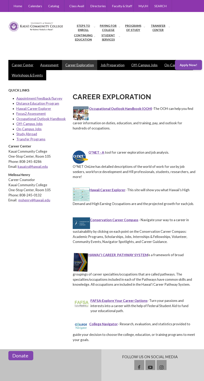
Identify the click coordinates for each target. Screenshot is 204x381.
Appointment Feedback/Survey (39, 98)
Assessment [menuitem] (49, 65)
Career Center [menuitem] (22, 65)
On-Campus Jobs (29, 129)
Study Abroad (26, 134)
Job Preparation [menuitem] (113, 65)
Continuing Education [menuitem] (83, 37)
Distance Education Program (37, 103)
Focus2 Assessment (31, 113)
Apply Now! (188, 65)
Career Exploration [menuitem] (79, 65)
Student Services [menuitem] (108, 37)
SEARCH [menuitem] (160, 6)
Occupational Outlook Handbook (41, 119)
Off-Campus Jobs (29, 124)
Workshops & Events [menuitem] (27, 75)
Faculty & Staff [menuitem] (122, 6)
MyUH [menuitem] (143, 6)
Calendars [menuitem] (35, 6)
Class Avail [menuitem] (76, 6)
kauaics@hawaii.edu (33, 166)
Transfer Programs (30, 139)
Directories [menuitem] (98, 6)
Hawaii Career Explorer (33, 108)
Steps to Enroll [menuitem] (83, 28)
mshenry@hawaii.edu (34, 200)
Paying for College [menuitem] (108, 28)
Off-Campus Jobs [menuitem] (144, 65)
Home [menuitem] (18, 6)
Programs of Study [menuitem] (133, 28)
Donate (20, 355)
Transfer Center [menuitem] (158, 28)
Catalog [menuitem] (53, 6)
